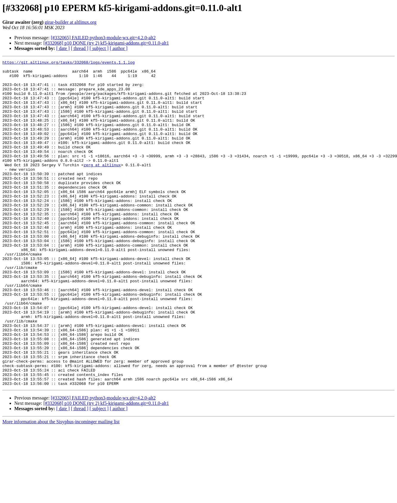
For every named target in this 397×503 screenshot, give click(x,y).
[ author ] (119, 48)
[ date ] (63, 48)
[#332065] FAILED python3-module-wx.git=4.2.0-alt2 (103, 37)
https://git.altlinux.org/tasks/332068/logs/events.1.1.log (68, 63)
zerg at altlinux (102, 186)
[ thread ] (79, 48)
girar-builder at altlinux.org (70, 22)
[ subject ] (99, 48)
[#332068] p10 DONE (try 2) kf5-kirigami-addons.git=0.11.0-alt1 (106, 43)
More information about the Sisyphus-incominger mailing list (61, 486)
